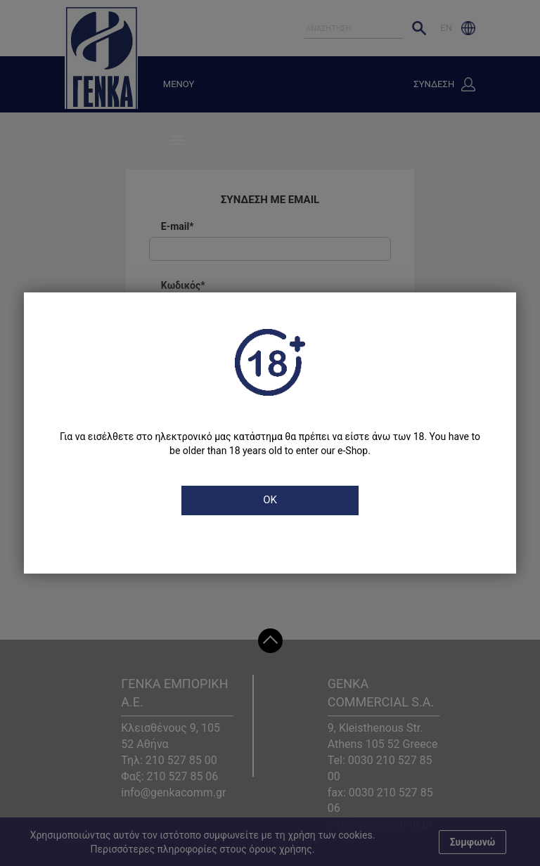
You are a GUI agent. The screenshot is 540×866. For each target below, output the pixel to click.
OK (270, 499)
